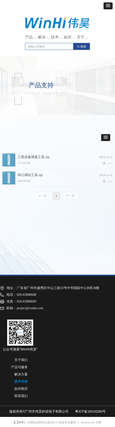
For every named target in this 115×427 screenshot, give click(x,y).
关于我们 (83, 37)
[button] (108, 5)
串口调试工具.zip (30, 175)
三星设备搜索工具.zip (33, 157)
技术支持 (57, 37)
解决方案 (44, 37)
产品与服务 (31, 37)
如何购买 (70, 37)
